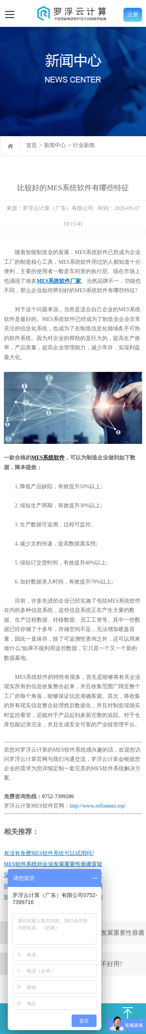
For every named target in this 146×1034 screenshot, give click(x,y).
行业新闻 (84, 145)
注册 (132, 15)
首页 (31, 145)
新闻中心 (55, 145)
